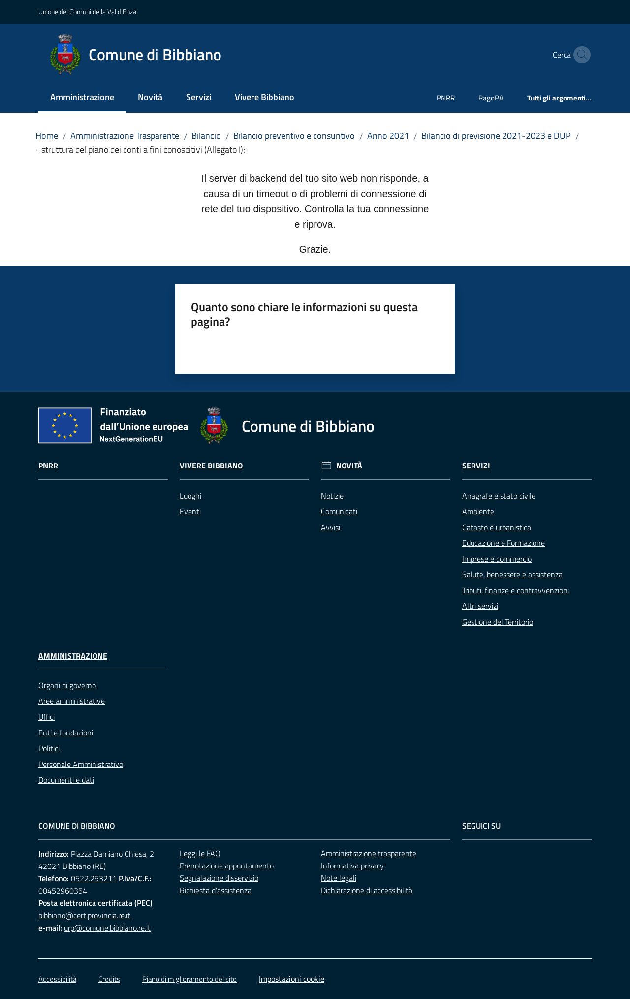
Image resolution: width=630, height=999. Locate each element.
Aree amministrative (71, 701)
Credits (109, 979)
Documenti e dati (66, 780)
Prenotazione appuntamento (227, 865)
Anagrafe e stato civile (499, 495)
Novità (349, 465)
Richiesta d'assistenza (216, 890)
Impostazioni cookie (291, 979)
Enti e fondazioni (65, 732)
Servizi (476, 465)
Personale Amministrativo (80, 764)
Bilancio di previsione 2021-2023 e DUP (496, 135)
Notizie (332, 495)
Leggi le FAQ (200, 853)
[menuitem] (82, 98)
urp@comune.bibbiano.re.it (107, 927)
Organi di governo (67, 685)
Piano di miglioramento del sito (189, 979)
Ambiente (478, 511)
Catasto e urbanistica (496, 527)
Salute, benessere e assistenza (512, 574)
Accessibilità (57, 979)
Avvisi (330, 527)
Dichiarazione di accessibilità (366, 890)
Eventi (190, 511)
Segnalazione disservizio (219, 878)
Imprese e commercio (497, 559)
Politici (49, 748)
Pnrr (48, 465)
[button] (580, 55)
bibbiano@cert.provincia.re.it (84, 915)
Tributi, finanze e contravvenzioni (515, 590)
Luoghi (190, 495)
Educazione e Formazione (503, 543)
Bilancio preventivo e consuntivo (294, 135)
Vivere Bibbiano (211, 465)
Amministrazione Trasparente (124, 135)
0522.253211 (94, 878)
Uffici (46, 717)
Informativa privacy (352, 865)
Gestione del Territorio (497, 622)
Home (46, 135)
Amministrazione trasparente (368, 853)
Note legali (338, 878)
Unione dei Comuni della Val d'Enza (87, 11)
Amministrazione (72, 656)
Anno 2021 (388, 135)
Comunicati (339, 511)
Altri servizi (480, 606)
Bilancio (206, 135)
